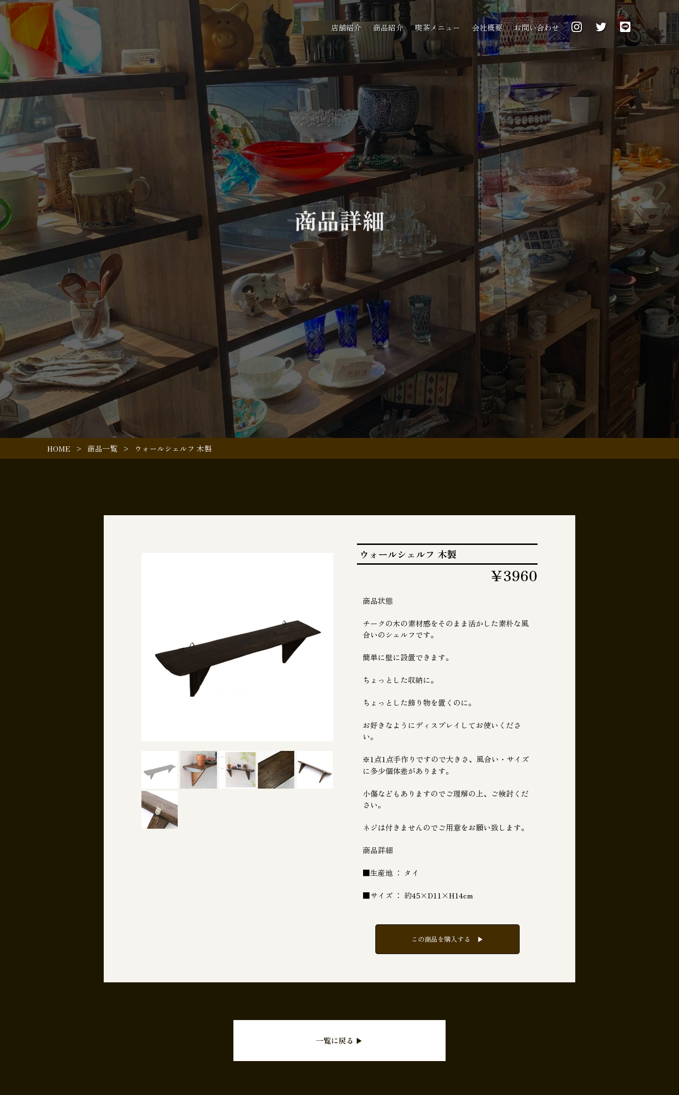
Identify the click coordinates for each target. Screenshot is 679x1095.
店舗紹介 (346, 27)
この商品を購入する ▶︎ (447, 939)
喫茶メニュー (437, 27)
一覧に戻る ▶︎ (339, 1040)
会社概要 (487, 27)
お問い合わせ (536, 27)
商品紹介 (388, 27)
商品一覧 (102, 448)
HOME (58, 448)
